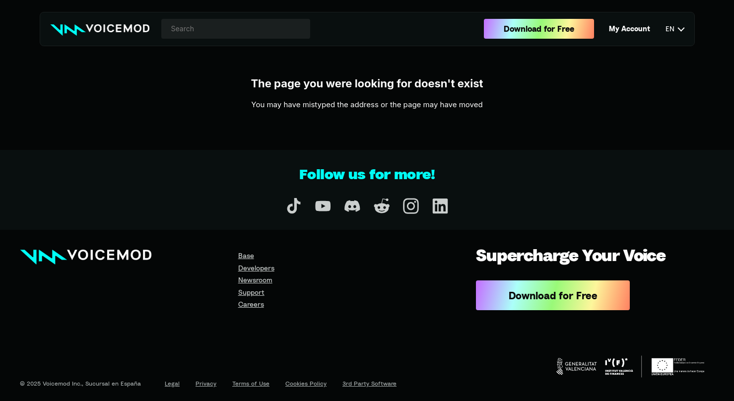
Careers (251, 304)
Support (251, 292)
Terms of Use (250, 383)
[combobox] (235, 29)
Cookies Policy (306, 383)
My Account (629, 28)
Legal (172, 383)
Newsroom (255, 279)
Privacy (206, 383)
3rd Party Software (369, 383)
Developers (256, 268)
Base (246, 255)
